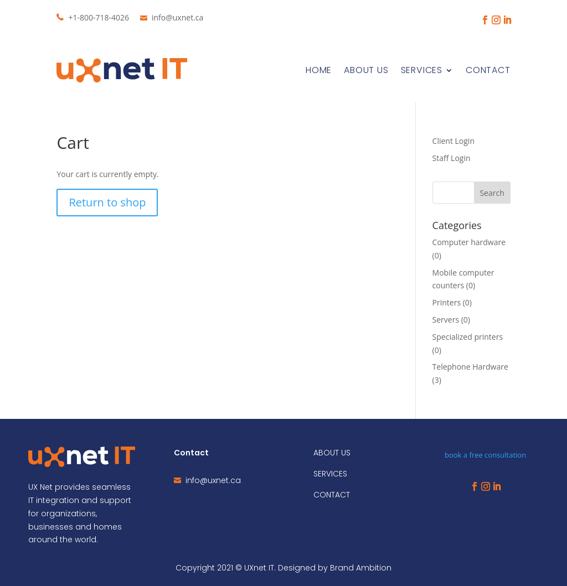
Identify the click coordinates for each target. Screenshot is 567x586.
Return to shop (107, 202)
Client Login (453, 141)
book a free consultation (485, 455)
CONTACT (331, 494)
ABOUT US (331, 452)
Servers (446, 319)
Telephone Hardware (470, 366)
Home (319, 70)
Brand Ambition (360, 567)
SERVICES (330, 473)
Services (421, 70)
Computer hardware (469, 242)
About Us (366, 70)
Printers (446, 302)
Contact (488, 70)
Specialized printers (467, 336)
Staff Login (451, 158)
